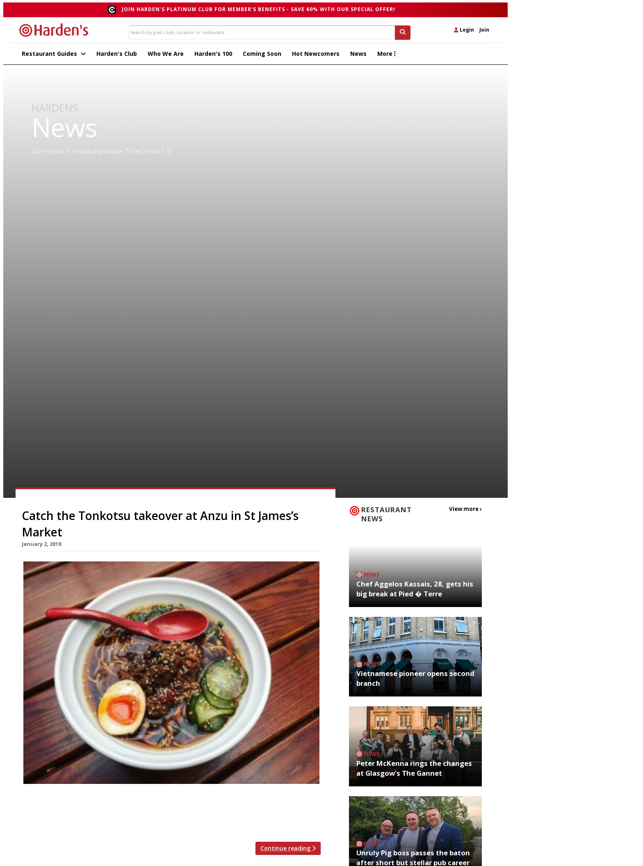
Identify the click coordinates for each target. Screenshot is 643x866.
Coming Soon (262, 56)
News (358, 56)
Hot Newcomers (316, 56)
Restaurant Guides (54, 56)
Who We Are (166, 56)
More (386, 56)
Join (484, 29)
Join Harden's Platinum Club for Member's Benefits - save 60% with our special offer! (258, 9)
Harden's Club (116, 56)
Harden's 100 (213, 56)
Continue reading (288, 850)
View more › (466, 510)
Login (464, 29)
